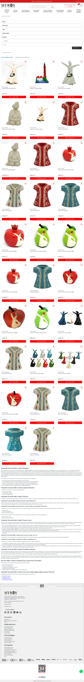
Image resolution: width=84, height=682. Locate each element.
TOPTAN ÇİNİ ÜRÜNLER (36, 11)
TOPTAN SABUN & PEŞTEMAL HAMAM (47, 11)
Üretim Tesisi (7, 631)
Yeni (4, 44)
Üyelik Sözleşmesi (8, 639)
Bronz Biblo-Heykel (6, 576)
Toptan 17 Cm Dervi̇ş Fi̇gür (36, 129)
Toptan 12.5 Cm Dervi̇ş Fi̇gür (64, 332)
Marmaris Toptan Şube (9, 629)
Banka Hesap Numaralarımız (10, 620)
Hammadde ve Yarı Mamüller (10, 650)
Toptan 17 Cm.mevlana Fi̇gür (8, 169)
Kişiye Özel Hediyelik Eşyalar (10, 652)
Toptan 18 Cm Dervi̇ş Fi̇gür (64, 88)
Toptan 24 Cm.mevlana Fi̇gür (8, 129)
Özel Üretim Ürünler (8, 648)
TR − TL (80, 1)
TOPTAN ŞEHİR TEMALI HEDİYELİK (25, 11)
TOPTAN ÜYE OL (71, 4)
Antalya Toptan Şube (8, 626)
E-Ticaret (37, 681)
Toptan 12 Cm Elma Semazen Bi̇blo (10, 414)
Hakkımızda (6, 619)
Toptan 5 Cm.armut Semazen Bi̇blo (66, 251)
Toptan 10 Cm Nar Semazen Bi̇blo (66, 169)
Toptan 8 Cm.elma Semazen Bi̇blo (9, 332)
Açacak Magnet (7, 653)
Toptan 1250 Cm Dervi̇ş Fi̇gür (9, 88)
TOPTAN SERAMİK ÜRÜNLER (78, 11)
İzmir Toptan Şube (8, 628)
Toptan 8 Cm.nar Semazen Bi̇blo (9, 251)
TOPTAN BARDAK (69, 11)
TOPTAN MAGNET (15, 11)
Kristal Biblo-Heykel (6, 578)
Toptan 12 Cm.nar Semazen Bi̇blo (9, 292)
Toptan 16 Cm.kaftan (35, 210)
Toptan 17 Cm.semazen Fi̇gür (36, 373)
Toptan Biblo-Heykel (5, 15)
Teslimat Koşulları (8, 637)
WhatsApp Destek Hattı (81, 671)
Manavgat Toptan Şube (9, 630)
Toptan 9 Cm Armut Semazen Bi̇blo (38, 251)
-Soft (34, 681)
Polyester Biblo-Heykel (7, 579)
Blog (5, 656)
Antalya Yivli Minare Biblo (36, 88)
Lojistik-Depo (7, 633)
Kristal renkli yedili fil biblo (70, 552)
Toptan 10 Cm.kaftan (63, 129)
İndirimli (5, 41)
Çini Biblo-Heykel (6, 577)
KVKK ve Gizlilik (7, 642)
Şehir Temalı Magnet (8, 655)
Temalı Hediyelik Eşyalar (9, 651)
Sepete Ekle (14, 97)
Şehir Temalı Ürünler (8, 647)
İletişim (5, 622)
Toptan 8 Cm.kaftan (34, 169)
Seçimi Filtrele (77, 47)
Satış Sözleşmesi (8, 640)
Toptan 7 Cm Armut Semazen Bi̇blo (38, 332)
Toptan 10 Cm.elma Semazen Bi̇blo (66, 292)
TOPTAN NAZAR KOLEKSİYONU (60, 11)
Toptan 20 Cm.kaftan (35, 414)
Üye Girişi (70, 6)
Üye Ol (65, 4)
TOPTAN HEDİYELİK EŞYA (6, 11)
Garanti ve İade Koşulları (9, 641)
